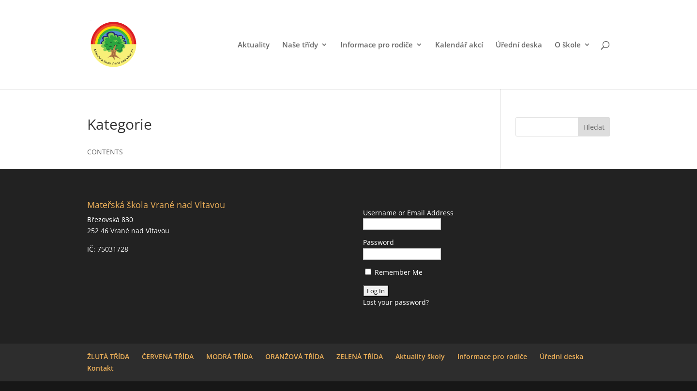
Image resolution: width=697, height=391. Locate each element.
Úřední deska (519, 45)
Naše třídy (300, 45)
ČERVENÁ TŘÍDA (168, 356)
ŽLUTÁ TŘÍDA (108, 356)
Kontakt (100, 368)
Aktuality (254, 45)
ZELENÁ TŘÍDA (359, 356)
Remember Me (394, 272)
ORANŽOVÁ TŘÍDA (294, 356)
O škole (568, 45)
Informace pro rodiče (376, 45)
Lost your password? (396, 302)
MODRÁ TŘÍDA (229, 356)
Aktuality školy (420, 356)
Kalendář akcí (459, 45)
